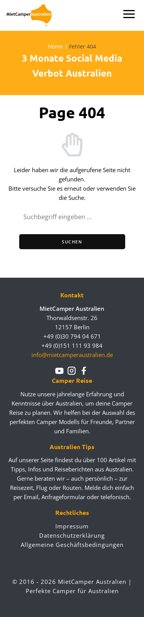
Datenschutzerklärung (72, 535)
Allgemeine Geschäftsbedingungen (72, 544)
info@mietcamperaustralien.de (72, 355)
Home (55, 46)
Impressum (72, 526)
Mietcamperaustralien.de (33, 15)
